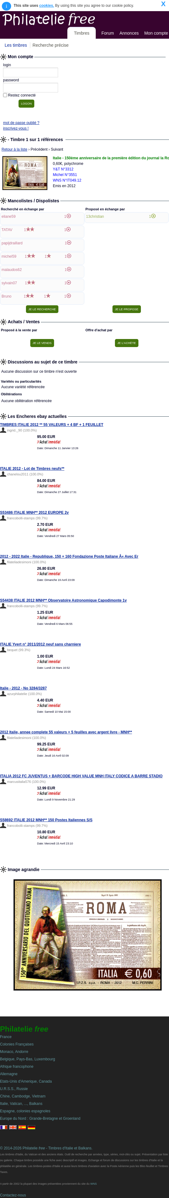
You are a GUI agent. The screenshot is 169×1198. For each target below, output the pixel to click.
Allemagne (9, 1074)
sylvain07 (9, 283)
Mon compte (156, 33)
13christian (95, 216)
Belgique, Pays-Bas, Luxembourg (27, 1059)
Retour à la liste (14, 149)
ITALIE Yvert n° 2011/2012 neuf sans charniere (40, 644)
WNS (93, 1183)
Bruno (6, 296)
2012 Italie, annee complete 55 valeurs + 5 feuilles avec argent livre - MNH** (66, 732)
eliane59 (8, 216)
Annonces (129, 33)
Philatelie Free (62, 18)
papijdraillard (12, 243)
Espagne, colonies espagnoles (25, 1111)
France (5, 1037)
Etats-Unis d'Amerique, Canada (26, 1081)
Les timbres (16, 45)
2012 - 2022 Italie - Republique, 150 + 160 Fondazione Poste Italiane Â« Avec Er (69, 556)
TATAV (7, 230)
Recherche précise (50, 45)
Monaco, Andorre (14, 1052)
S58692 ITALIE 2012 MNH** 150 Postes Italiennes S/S (46, 820)
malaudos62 (12, 270)
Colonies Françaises (17, 1044)
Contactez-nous (13, 1195)
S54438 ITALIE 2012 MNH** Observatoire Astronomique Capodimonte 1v (63, 600)
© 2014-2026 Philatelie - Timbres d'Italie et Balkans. (46, 1148)
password (11, 80)
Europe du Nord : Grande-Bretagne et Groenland (40, 1118)
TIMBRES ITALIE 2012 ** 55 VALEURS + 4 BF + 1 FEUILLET (51, 425)
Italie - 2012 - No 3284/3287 (23, 688)
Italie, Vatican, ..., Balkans (21, 1103)
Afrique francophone (16, 1066)
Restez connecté (22, 95)
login (7, 65)
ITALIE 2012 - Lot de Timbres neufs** (32, 468)
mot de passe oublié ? (21, 123)
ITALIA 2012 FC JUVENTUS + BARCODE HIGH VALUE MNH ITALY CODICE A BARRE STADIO (81, 776)
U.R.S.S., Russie (14, 1089)
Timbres (81, 33)
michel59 (9, 256)
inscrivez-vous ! (16, 128)
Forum (107, 33)
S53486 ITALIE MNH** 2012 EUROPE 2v (34, 512)
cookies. (46, 5)
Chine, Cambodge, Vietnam (22, 1096)
